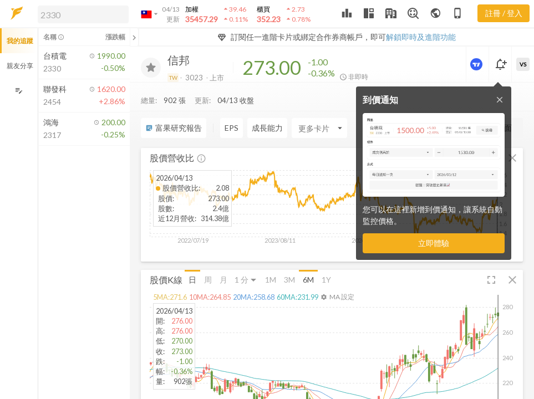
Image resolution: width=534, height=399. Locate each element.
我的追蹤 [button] (20, 41)
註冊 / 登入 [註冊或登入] (503, 13)
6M (308, 257)
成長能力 (267, 105)
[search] (83, 14)
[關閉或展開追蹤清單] (134, 37)
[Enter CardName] (319, 106)
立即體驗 (433, 243)
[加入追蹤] (151, 68)
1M (270, 257)
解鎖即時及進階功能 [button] (421, 37)
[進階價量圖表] (477, 64)
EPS (231, 105)
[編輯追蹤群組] (18, 90)
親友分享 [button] (20, 66)
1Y (326, 257)
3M (289, 257)
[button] (81, 14)
